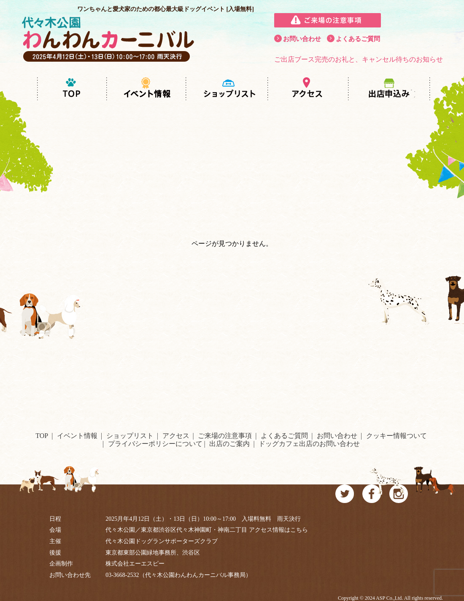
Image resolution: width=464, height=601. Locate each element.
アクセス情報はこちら (278, 530)
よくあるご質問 (358, 38)
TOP (41, 435)
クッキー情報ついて (396, 435)
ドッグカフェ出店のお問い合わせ (309, 443)
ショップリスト (130, 435)
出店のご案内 (229, 443)
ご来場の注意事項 (225, 435)
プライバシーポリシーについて (155, 443)
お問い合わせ (302, 38)
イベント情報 (77, 435)
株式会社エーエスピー (135, 563)
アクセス (175, 435)
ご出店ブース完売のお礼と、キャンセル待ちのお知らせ (358, 59)
